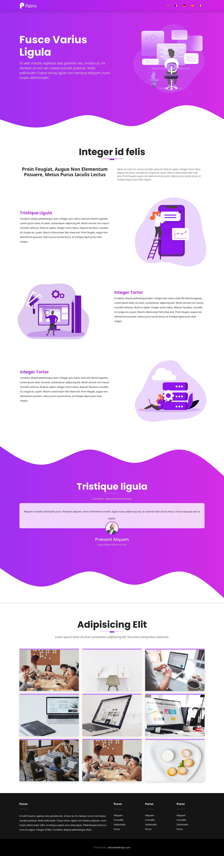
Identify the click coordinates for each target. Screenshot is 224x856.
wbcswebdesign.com (119, 847)
